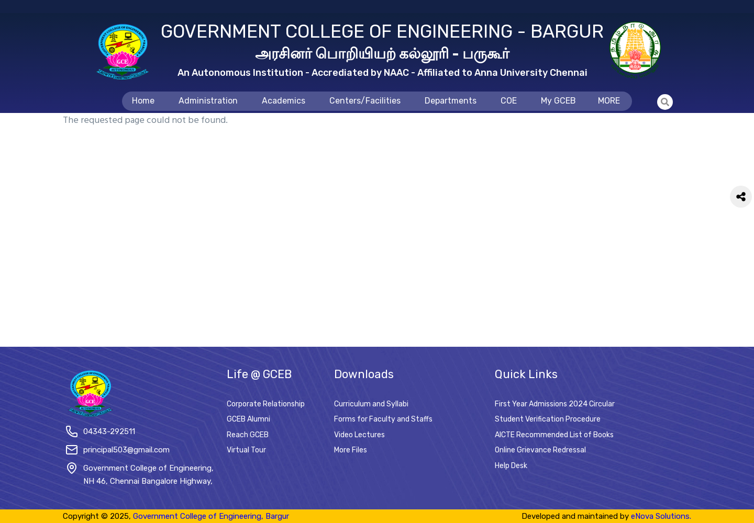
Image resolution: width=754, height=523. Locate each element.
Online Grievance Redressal (540, 450)
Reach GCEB (248, 434)
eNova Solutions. (661, 516)
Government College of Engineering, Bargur (211, 516)
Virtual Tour (246, 450)
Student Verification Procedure (548, 419)
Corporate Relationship (266, 404)
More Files (350, 450)
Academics (283, 101)
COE (509, 101)
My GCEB (558, 101)
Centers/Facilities (365, 101)
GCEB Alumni (248, 419)
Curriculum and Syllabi (371, 404)
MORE (609, 101)
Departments (450, 101)
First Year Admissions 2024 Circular (555, 404)
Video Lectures (359, 434)
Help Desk (511, 465)
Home (143, 101)
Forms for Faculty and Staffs (383, 419)
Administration (208, 101)
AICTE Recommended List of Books (554, 434)
